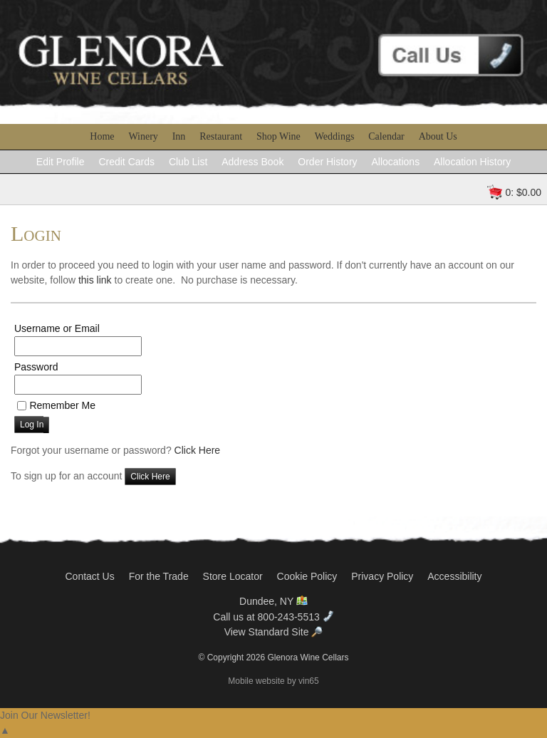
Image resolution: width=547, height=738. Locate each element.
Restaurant (220, 136)
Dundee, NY (273, 601)
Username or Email (57, 328)
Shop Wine (278, 136)
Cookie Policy (307, 576)
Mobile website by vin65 (273, 681)
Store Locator (233, 576)
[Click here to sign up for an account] (150, 476)
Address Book (252, 161)
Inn (179, 136)
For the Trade (159, 576)
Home (102, 136)
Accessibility (454, 576)
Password (36, 367)
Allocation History (472, 161)
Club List (188, 161)
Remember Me (62, 405)
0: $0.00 (523, 192)
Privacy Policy (382, 576)
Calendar (386, 136)
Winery (142, 136)
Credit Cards (126, 161)
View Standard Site (273, 632)
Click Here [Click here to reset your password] (197, 450)
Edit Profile (60, 161)
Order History (327, 161)
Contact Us (89, 576)
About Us (438, 136)
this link (95, 280)
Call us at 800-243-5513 (273, 617)
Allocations (395, 161)
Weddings (335, 136)
